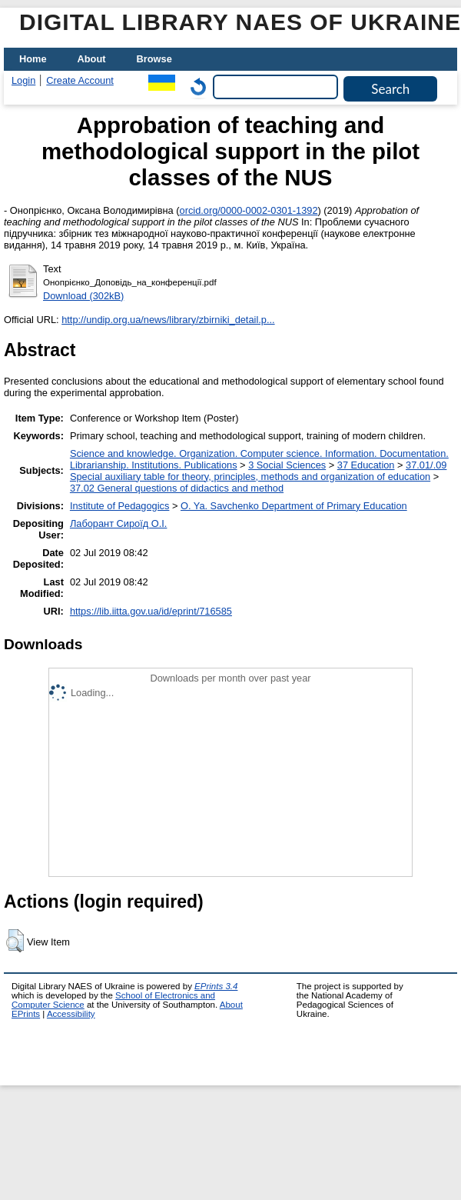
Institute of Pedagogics (119, 506)
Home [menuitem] (33, 59)
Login (23, 80)
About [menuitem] (92, 59)
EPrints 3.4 (215, 986)
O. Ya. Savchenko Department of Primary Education (294, 506)
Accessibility (71, 1013)
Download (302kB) (83, 296)
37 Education (366, 465)
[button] (15, 940)
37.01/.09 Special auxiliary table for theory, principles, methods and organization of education (258, 470)
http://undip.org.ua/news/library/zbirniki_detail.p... (167, 319)
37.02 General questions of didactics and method (177, 488)
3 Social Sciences (287, 465)
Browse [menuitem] (154, 59)
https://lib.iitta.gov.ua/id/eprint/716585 (151, 611)
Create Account (80, 80)
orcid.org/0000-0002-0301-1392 (249, 210)
